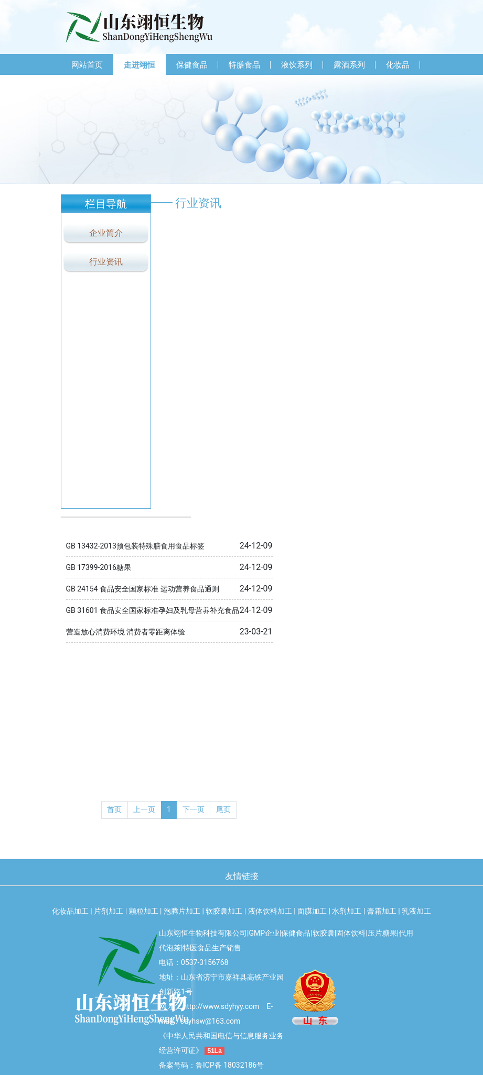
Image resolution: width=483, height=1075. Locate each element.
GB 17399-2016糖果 (98, 567)
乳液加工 (416, 911)
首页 (114, 809)
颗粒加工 (143, 911)
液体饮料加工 (270, 911)
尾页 (223, 809)
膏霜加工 (381, 911)
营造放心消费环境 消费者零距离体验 (125, 632)
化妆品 (398, 65)
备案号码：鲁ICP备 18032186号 (211, 1065)
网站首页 (87, 65)
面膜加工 (312, 911)
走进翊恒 (139, 65)
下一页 (194, 809)
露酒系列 (349, 65)
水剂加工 (346, 911)
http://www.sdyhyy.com (221, 1006)
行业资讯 (106, 262)
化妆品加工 (70, 911)
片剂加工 (108, 911)
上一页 (144, 809)
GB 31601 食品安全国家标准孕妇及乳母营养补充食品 (153, 610)
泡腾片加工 (182, 911)
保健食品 (192, 65)
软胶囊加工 (224, 911)
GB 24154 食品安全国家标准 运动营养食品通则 (142, 589)
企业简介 (106, 233)
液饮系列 (297, 65)
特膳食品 (244, 65)
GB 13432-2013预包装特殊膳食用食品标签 (135, 546)
